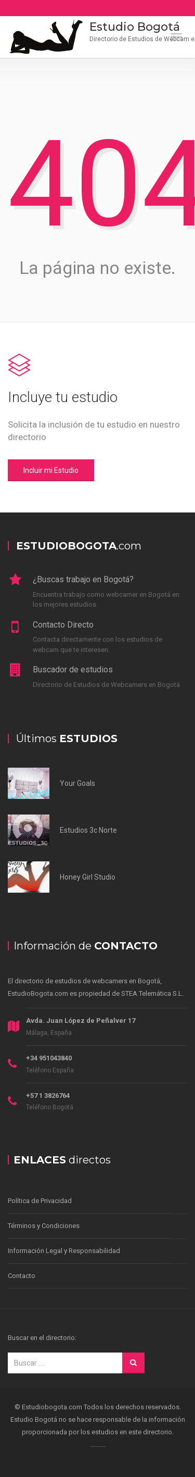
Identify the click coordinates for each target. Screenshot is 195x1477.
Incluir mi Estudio (51, 470)
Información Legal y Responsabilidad (64, 1251)
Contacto (21, 1276)
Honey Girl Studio (87, 877)
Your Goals (77, 783)
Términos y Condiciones (44, 1226)
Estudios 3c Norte (88, 830)
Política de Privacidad (40, 1201)
